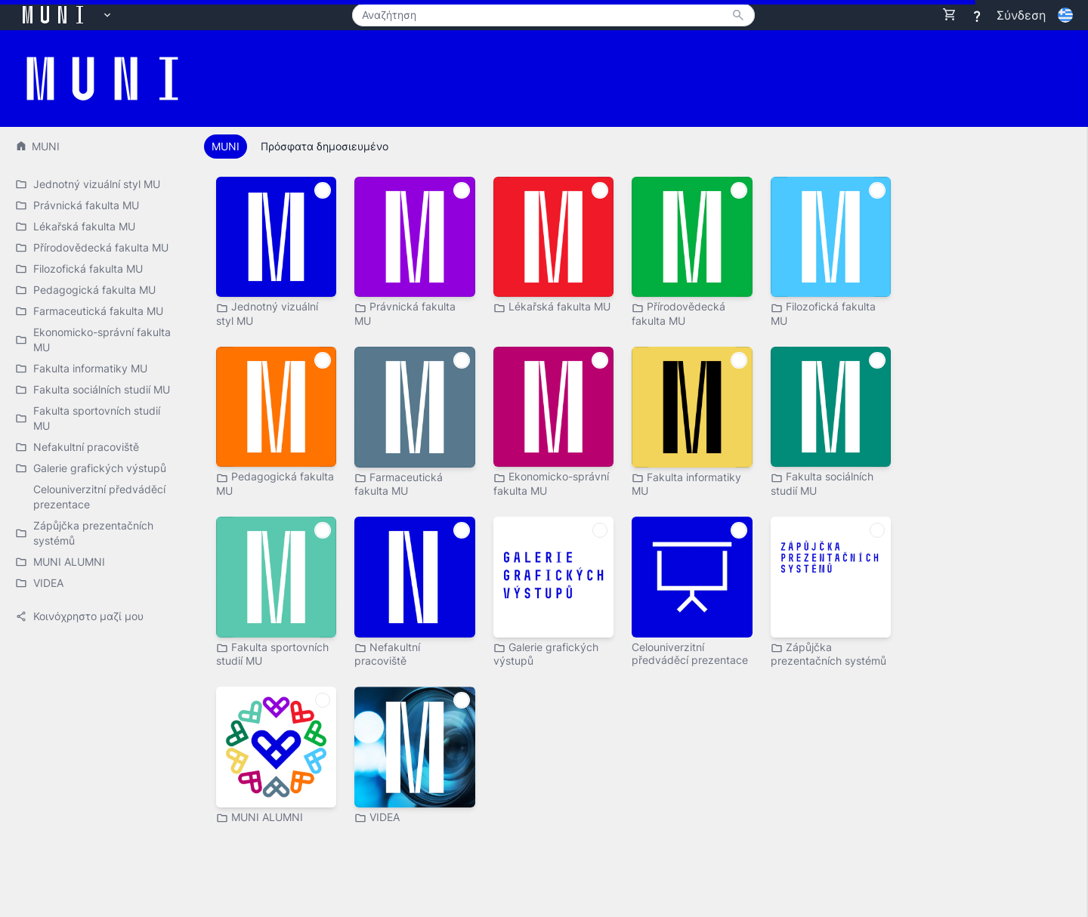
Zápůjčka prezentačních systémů (828, 654)
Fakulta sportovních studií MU (272, 654)
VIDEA (377, 817)
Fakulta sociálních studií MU (822, 483)
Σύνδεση (1021, 15)
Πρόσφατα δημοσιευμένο (324, 146)
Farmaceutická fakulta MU (398, 484)
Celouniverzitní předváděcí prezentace (690, 654)
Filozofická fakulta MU (823, 313)
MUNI (37, 146)
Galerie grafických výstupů (545, 654)
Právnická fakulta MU (405, 313)
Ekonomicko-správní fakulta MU (551, 483)
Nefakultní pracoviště (387, 654)
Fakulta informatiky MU (686, 484)
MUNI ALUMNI (259, 817)
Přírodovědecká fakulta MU (678, 313)
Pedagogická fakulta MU (275, 483)
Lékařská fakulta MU (551, 306)
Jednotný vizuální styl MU (267, 313)
